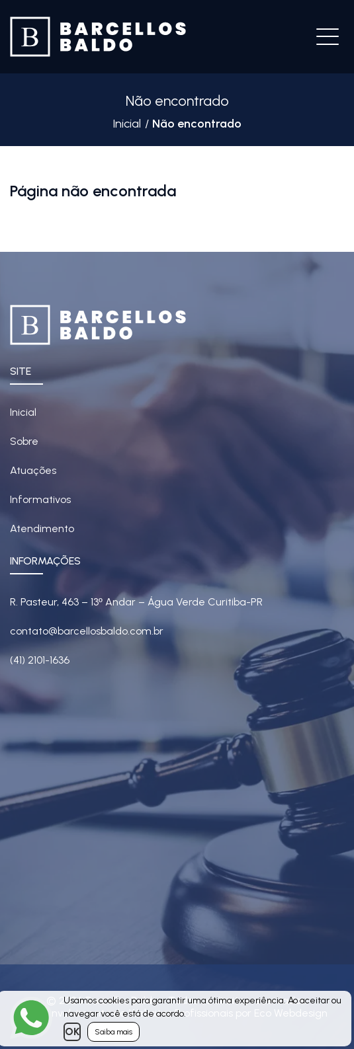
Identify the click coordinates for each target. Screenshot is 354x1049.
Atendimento (42, 528)
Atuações (33, 470)
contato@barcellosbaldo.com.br (86, 631)
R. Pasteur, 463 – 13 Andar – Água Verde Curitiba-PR (136, 602)
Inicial (126, 124)
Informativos (40, 499)
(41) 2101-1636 (39, 660)
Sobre (24, 441)
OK (72, 1031)
